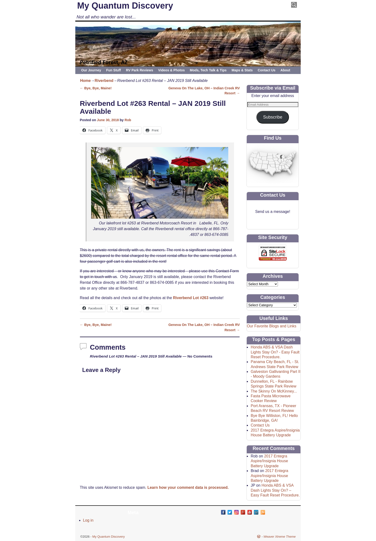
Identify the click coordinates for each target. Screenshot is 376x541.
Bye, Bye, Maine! (96, 88)
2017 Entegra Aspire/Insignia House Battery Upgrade (269, 461)
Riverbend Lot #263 (191, 298)
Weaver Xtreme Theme (280, 536)
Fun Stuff (113, 70)
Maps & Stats (242, 70)
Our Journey (91, 70)
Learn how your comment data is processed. (188, 487)
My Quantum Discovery (125, 6)
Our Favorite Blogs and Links (271, 326)
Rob (128, 120)
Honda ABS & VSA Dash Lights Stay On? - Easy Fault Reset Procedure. (275, 352)
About (285, 70)
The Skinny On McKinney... (274, 391)
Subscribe (272, 117)
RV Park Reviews (139, 70)
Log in (88, 520)
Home (85, 81)
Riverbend (103, 81)
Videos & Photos (171, 70)
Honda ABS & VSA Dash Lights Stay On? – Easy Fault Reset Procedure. (275, 490)
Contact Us (267, 70)
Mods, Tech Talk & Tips (208, 70)
